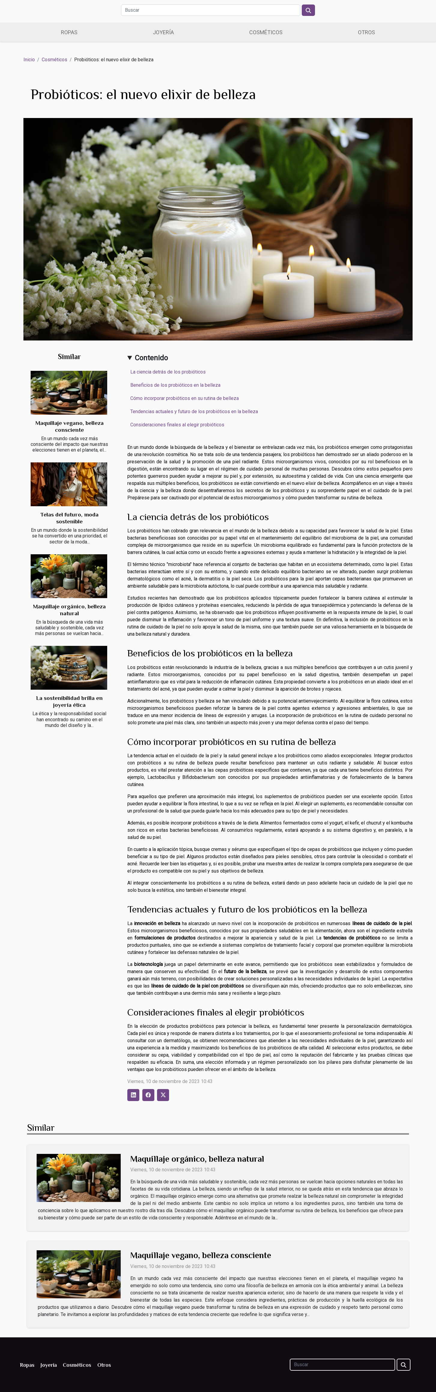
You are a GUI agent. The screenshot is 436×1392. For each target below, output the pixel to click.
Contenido (151, 358)
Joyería (163, 32)
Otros (366, 32)
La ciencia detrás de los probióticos (168, 372)
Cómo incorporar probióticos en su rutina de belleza (184, 398)
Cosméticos (266, 32)
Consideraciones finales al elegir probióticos (177, 425)
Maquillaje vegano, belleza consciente (200, 1255)
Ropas (69, 32)
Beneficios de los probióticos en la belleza (175, 385)
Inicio (29, 59)
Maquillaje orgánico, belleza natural (197, 1159)
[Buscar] (210, 10)
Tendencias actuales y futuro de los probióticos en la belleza (194, 411)
